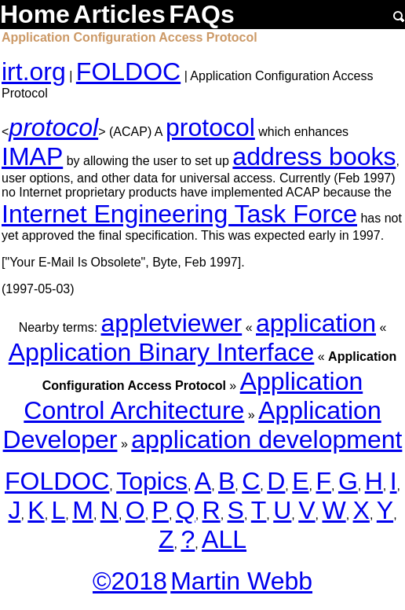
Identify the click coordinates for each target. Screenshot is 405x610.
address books (314, 156)
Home (35, 14)
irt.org (34, 71)
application (316, 323)
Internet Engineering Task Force (179, 214)
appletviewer (172, 323)
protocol (53, 127)
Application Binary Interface (162, 352)
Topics (152, 481)
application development (266, 439)
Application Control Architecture (193, 395)
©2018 (130, 581)
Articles (119, 14)
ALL (224, 539)
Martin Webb (241, 581)
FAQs (202, 14)
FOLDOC (128, 71)
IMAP (32, 156)
